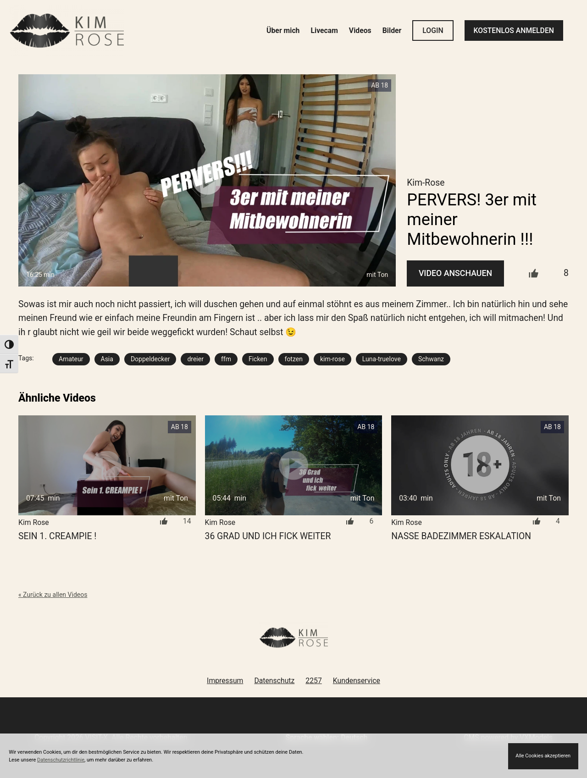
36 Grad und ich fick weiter (268, 536)
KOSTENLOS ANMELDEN (514, 30)
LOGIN (432, 30)
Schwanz (431, 359)
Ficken (258, 359)
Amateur (71, 359)
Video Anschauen (455, 273)
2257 (313, 680)
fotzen (294, 359)
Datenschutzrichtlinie (60, 760)
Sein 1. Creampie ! (57, 536)
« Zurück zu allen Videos (52, 594)
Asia (107, 359)
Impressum (225, 680)
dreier (195, 359)
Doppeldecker (150, 359)
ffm (226, 359)
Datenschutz (274, 680)
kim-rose (332, 359)
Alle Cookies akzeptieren (542, 756)
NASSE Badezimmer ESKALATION (461, 536)
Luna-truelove (381, 359)
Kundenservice (356, 680)
